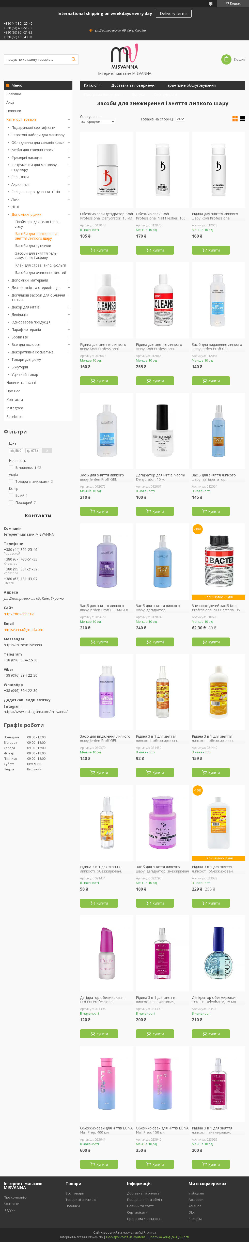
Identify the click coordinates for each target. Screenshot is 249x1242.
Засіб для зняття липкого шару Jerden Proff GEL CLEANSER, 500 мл (102, 479)
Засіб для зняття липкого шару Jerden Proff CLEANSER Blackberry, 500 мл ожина (104, 610)
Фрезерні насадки (26, 157)
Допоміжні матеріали (29, 280)
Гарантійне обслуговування (190, 85)
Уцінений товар (24, 374)
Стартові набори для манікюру (38, 134)
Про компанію (15, 1197)
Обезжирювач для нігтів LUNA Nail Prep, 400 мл (106, 1130)
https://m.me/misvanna (23, 644)
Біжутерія (19, 367)
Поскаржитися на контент (125, 1237)
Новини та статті (21, 382)
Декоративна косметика (32, 352)
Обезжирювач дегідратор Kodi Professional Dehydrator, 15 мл (106, 216)
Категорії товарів (21, 119)
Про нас (13, 391)
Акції (10, 102)
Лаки (15, 199)
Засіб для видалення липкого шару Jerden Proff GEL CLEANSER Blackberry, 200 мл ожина (105, 743)
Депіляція (19, 314)
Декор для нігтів (25, 307)
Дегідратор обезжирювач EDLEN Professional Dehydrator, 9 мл (102, 1002)
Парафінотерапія (26, 329)
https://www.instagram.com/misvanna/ (36, 711)
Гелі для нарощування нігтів (35, 191)
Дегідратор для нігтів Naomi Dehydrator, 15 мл (160, 477)
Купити (102, 250)
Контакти (14, 399)
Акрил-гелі (20, 184)
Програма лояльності (103, 94)
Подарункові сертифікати (33, 127)
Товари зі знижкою (81, 1199)
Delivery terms (174, 13)
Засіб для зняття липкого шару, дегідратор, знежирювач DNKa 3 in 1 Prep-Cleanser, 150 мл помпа (162, 873)
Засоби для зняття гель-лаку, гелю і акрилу (36, 255)
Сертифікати (165, 94)
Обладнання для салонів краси (38, 142)
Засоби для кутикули (33, 245)
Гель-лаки (20, 176)
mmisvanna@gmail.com (23, 629)
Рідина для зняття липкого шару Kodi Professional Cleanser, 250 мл (103, 349)
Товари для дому (26, 359)
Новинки (13, 110)
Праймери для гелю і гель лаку (37, 224)
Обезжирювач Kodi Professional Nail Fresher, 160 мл (160, 218)
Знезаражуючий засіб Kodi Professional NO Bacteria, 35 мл (216, 610)
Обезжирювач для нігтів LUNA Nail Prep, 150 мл (162, 1130)
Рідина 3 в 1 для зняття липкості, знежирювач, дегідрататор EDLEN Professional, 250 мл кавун (158, 1004)
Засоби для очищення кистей (40, 272)
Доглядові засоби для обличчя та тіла (38, 297)
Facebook (14, 416)
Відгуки (138, 94)
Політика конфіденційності (169, 1237)
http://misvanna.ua (19, 614)
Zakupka (195, 1218)
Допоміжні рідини (26, 214)
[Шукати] (73, 59)
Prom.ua (150, 1232)
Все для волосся (25, 344)
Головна (13, 93)
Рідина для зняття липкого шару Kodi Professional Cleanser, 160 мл (215, 218)
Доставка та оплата (143, 1193)
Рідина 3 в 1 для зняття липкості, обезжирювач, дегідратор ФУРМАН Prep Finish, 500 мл (214, 743)
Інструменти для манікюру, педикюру (34, 167)
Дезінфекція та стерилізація (35, 287)
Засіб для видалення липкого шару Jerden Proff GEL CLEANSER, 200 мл (217, 349)
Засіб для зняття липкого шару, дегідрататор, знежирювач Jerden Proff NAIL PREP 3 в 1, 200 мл (217, 482)
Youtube (195, 1206)
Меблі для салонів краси (32, 149)
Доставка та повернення (134, 85)
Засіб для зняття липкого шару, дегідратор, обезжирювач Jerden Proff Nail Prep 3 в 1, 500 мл (162, 612)
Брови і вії (20, 337)
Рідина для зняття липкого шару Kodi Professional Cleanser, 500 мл (159, 349)
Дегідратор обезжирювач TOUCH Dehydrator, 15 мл (214, 999)
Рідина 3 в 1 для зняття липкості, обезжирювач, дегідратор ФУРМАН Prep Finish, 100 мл (102, 873)
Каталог (91, 85)
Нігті (15, 206)
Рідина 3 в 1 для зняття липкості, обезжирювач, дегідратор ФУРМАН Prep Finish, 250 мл (158, 743)
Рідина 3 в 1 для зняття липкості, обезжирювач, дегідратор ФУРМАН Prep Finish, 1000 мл (214, 873)
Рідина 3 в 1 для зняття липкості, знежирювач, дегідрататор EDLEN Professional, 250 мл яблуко (215, 1135)
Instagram (14, 408)
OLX (192, 1212)
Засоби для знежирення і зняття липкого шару (36, 236)
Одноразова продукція (31, 322)
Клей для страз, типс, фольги (40, 265)
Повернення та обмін (144, 1199)
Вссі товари (75, 1193)
